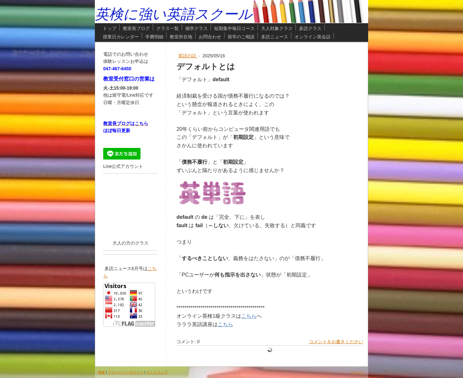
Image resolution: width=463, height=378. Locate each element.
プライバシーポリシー (125, 372)
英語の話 (187, 55)
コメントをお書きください (336, 341)
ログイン (358, 372)
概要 (101, 372)
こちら (249, 316)
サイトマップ (157, 372)
